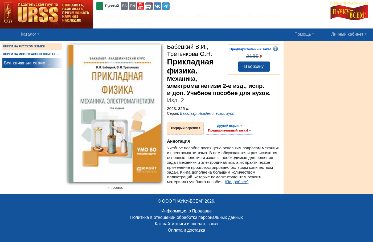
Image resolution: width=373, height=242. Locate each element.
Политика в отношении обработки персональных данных (186, 217)
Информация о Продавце (186, 211)
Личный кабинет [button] (347, 34)
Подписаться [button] (177, 15)
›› (229, 128)
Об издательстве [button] (116, 15)
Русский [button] (112, 6)
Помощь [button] (302, 34)
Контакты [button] (149, 15)
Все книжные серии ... (27, 63)
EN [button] (132, 6)
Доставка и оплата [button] (265, 15)
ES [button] (124, 6)
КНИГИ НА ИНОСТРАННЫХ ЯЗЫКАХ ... (31, 54)
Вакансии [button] (230, 15)
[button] (140, 6)
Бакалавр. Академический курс (207, 113)
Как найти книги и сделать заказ (186, 224)
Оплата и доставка (186, 230)
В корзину (254, 66)
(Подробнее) (236, 181)
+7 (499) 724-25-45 (190, 5)
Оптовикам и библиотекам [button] (126, 24)
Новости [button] (204, 15)
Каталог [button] (28, 34)
